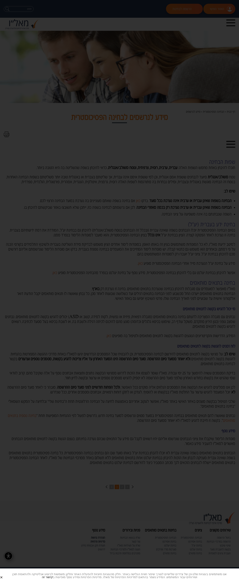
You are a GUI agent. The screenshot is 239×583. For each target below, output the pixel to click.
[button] (6, 574)
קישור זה (47, 577)
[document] (119, 291)
